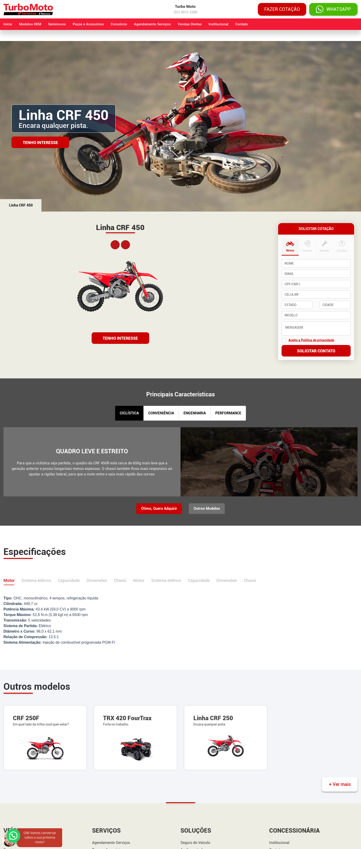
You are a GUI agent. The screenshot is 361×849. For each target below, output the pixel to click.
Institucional (218, 24)
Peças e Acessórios (88, 24)
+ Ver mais (340, 784)
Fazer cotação (282, 9)
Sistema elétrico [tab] (36, 580)
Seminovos (57, 24)
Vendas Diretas (190, 24)
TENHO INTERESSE (120, 338)
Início (7, 24)
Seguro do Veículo (195, 843)
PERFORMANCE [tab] (228, 413)
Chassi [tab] (120, 580)
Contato (241, 24)
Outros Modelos (207, 508)
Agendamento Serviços (152, 24)
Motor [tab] (9, 580)
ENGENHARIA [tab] (194, 413)
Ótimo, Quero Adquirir (159, 508)
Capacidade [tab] (69, 580)
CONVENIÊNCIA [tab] (161, 413)
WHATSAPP (333, 9)
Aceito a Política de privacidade (311, 340)
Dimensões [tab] (97, 580)
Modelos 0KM (30, 24)
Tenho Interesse (40, 142)
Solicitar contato (316, 350)
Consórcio (119, 24)
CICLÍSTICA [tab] (129, 413)
